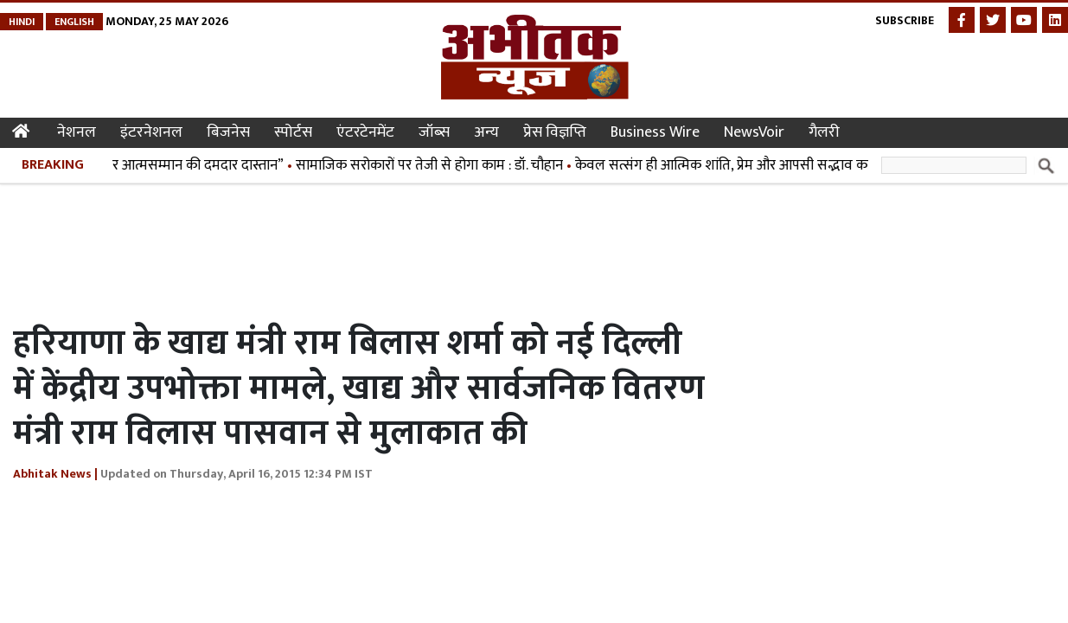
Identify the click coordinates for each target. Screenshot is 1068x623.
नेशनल (76, 132)
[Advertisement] (328, 249)
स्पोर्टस (293, 132)
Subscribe (904, 20)
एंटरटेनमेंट (365, 132)
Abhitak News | (55, 474)
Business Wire (655, 132)
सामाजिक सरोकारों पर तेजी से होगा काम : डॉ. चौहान (433, 165)
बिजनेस (228, 132)
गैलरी (824, 132)
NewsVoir (754, 132)
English (74, 21)
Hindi (22, 21)
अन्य (486, 132)
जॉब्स (434, 132)
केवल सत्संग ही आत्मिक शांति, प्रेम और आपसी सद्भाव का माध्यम (746, 165)
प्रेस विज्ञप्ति (554, 132)
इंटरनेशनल (151, 132)
